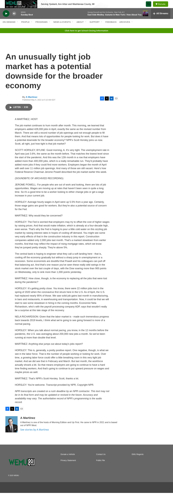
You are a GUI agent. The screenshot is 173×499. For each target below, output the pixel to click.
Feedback (111, 28)
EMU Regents (138, 460)
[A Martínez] (11, 430)
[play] (6, 19)
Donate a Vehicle (68, 460)
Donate (163, 7)
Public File (100, 466)
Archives (124, 28)
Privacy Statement (68, 466)
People (25, 28)
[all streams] (160, 19)
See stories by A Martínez (34, 435)
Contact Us (100, 460)
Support (95, 28)
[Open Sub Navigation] (17, 28)
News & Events (62, 28)
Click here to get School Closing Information (86, 36)
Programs (42, 28)
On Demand (9, 28)
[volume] (14, 20)
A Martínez (31, 103)
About (80, 28)
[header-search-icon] (149, 7)
